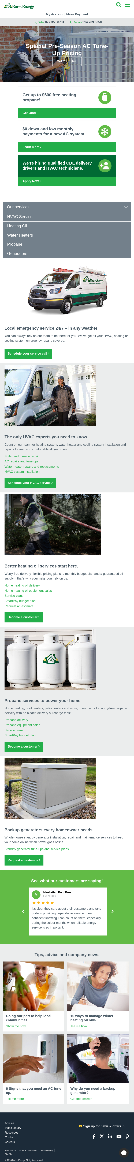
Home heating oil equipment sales (28, 590)
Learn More (32, 147)
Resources (11, 1132)
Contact (9, 1137)
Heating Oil (17, 226)
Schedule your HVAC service (30, 483)
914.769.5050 (92, 22)
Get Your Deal (67, 61)
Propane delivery (16, 720)
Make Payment (77, 14)
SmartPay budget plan (20, 601)
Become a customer (24, 617)
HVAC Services (21, 216)
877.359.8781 (54, 22)
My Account (55, 14)
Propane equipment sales (22, 725)
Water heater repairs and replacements (32, 466)
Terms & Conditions (28, 1150)
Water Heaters (20, 235)
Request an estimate (19, 606)
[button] (124, 1153)
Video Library (13, 1127)
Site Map (9, 1154)
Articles (9, 1123)
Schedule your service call (28, 353)
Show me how (16, 1026)
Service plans (14, 595)
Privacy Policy (46, 1150)
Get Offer (29, 113)
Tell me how (78, 1026)
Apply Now (32, 181)
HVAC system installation (22, 471)
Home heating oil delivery (22, 585)
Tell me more (15, 1099)
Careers (10, 1142)
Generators (17, 253)
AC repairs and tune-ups (22, 461)
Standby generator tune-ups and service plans (37, 849)
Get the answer (81, 1099)
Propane (14, 244)
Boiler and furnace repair (22, 456)
